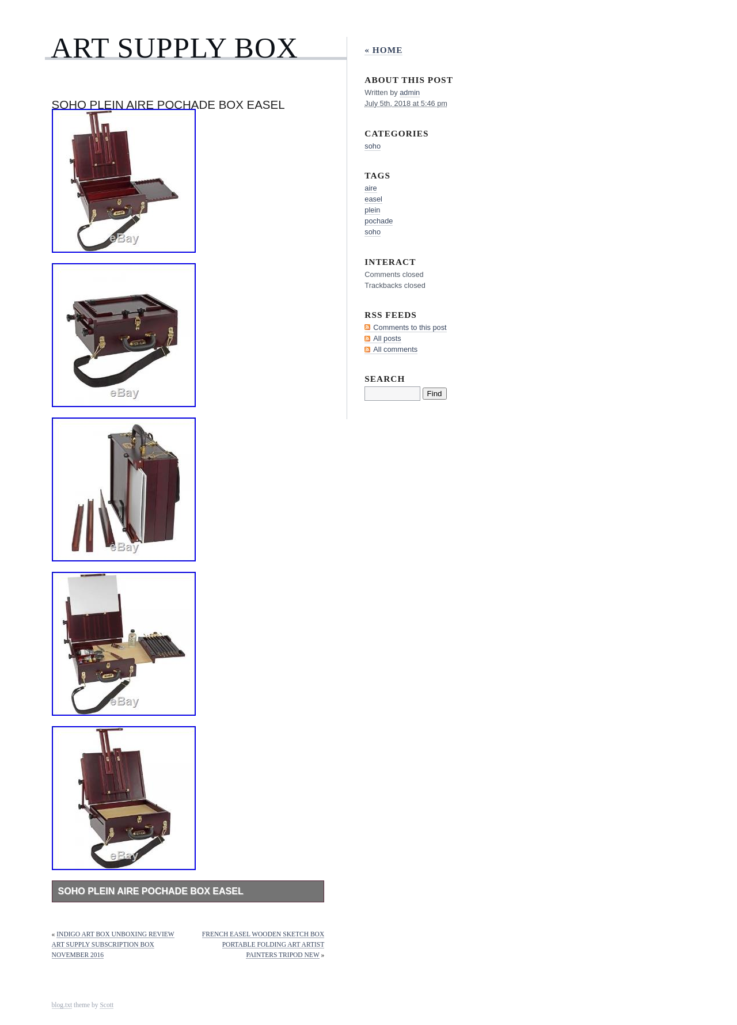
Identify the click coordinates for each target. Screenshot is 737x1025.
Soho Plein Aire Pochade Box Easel (151, 891)
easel (373, 199)
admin (410, 92)
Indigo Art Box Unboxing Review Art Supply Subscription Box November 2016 (113, 944)
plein (372, 210)
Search (384, 379)
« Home (383, 50)
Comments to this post (409, 327)
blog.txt (62, 1004)
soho (372, 146)
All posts (387, 338)
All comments (395, 349)
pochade (378, 221)
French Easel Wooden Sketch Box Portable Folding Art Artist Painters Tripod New (263, 944)
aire (370, 188)
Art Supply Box (174, 47)
